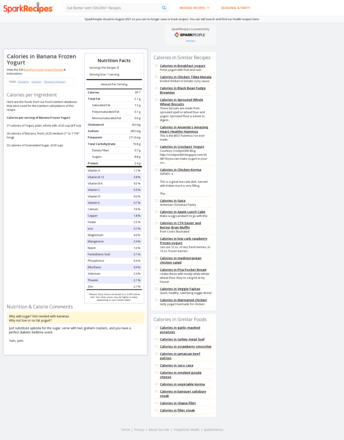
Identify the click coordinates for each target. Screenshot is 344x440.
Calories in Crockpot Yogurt (182, 146)
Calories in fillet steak (177, 410)
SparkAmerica (213, 429)
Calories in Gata (172, 200)
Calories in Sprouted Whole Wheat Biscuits (181, 101)
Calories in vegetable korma (182, 384)
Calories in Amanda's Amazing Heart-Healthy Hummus (184, 129)
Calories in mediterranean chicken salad (180, 260)
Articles (190, 41)
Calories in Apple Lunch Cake (182, 211)
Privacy (139, 429)
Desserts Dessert (54, 82)
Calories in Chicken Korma (180, 169)
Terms (125, 429)
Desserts (23, 82)
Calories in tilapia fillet (178, 403)
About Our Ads (159, 429)
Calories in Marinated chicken (183, 300)
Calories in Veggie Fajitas (180, 288)
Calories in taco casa (176, 365)
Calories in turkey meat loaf (182, 339)
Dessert (36, 82)
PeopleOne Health (186, 429)
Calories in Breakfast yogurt (182, 65)
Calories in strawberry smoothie (185, 346)
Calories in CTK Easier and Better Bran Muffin (180, 225)
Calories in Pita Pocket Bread (183, 269)
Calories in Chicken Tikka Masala (185, 77)
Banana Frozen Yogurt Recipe (43, 70)
